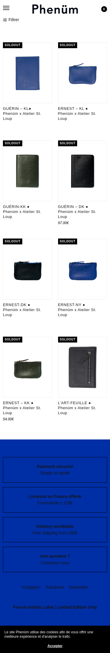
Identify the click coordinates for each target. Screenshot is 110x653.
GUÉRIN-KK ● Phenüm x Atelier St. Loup (22, 211)
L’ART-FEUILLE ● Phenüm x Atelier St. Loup (77, 408)
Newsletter (78, 587)
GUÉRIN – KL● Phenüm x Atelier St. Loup (22, 113)
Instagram (31, 587)
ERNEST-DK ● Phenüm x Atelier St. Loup (22, 310)
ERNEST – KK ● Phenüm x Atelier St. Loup (22, 408)
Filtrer (11, 20)
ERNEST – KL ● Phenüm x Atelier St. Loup (77, 113)
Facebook (55, 587)
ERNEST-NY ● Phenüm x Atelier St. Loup (77, 310)
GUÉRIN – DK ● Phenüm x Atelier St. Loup (77, 211)
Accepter (55, 646)
